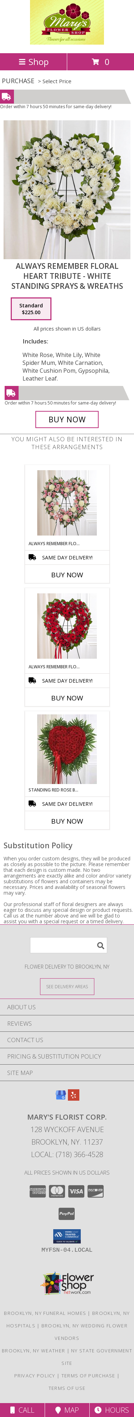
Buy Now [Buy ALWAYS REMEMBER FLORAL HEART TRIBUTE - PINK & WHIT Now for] (67, 574)
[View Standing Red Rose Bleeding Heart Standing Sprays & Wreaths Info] (67, 749)
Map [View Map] (67, 1410)
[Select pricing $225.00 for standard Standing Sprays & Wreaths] (31, 308)
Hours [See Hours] (111, 1410)
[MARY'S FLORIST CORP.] (67, 42)
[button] (67, 1236)
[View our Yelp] (73, 1098)
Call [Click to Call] (22, 1410)
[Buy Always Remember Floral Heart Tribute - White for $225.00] (67, 419)
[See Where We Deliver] (67, 986)
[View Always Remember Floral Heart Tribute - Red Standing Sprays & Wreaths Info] (67, 626)
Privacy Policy (34, 1375)
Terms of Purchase (88, 1375)
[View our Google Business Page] (60, 1098)
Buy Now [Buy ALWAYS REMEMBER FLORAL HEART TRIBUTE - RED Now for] (67, 698)
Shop (34, 61)
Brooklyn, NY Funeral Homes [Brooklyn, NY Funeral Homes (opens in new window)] (45, 1313)
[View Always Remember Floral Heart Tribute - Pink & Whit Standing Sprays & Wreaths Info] (67, 503)
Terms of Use (67, 1388)
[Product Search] (68, 945)
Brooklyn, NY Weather (33, 1350)
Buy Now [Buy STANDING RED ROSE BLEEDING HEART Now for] (67, 821)
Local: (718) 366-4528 (67, 1154)
